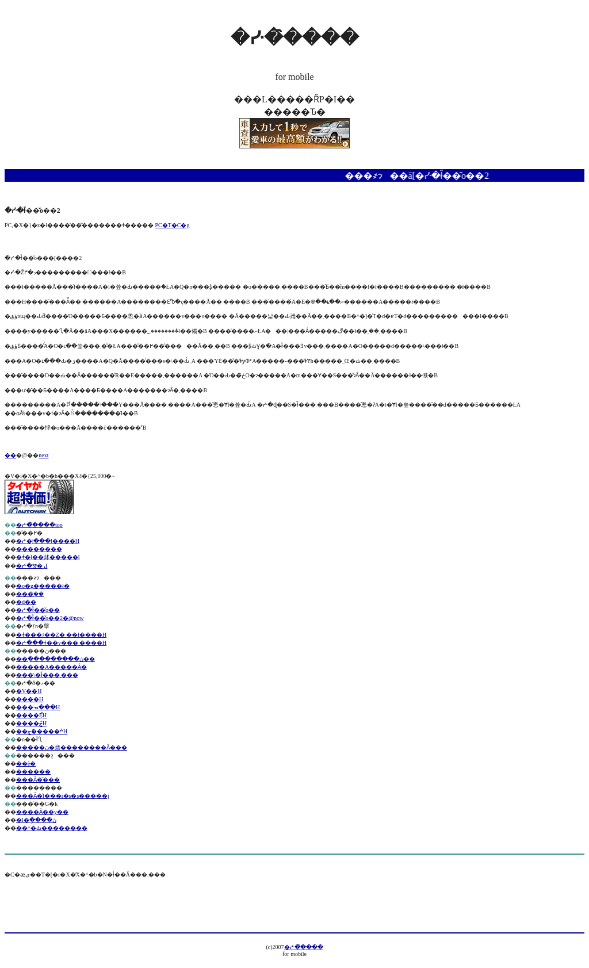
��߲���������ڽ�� (55, 659)
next (43, 455)
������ (33, 771)
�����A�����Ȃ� (51, 667)
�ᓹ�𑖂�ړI (31, 566)
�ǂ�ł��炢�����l (48, 557)
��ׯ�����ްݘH (41, 731)
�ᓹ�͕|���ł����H (47, 541)
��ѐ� (26, 763)
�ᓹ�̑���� (303, 947)
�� (10, 455)
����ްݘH (31, 723)
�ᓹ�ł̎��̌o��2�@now (49, 618)
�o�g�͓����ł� (43, 586)
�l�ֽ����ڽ (36, 820)
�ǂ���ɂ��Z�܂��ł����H (61, 635)
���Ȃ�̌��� (38, 779)
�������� (39, 549)
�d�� (26, 602)
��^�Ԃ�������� (51, 828)
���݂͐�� (30, 594)
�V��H (28, 691)
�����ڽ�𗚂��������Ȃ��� (71, 747)
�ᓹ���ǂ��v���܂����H (61, 643)
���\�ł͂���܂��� (47, 675)
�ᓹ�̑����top (39, 525)
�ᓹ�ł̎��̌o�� (38, 610)
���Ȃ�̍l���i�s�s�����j (62, 796)
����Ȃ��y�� (42, 812)
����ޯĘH (31, 715)
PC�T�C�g (172, 225)
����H (29, 699)
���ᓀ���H (38, 707)
